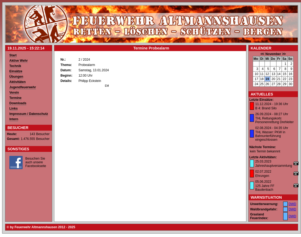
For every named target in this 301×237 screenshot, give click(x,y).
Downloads (17, 103)
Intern (13, 119)
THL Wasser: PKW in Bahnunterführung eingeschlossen (270, 136)
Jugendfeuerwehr (22, 87)
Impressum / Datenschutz (28, 114)
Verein (14, 92)
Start (13, 55)
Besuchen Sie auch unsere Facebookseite (35, 162)
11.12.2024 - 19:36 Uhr (271, 104)
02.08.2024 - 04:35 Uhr (271, 128)
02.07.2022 (263, 171)
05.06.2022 (263, 182)
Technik (15, 66)
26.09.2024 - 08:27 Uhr (271, 114)
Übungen (16, 76)
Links (13, 108)
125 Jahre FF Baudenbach (264, 188)
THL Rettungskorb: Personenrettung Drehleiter (274, 120)
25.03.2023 (263, 161)
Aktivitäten (17, 82)
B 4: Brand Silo (265, 108)
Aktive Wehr (18, 61)
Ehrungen (262, 176)
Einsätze (15, 71)
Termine (15, 98)
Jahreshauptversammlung (273, 166)
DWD (292, 204)
